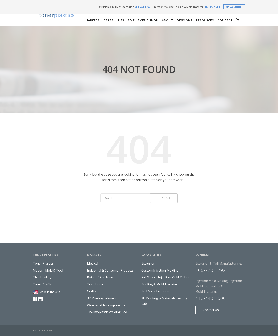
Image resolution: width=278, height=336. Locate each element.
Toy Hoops (95, 284)
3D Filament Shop (143, 20)
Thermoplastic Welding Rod (107, 312)
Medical (92, 263)
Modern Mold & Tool (48, 270)
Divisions (184, 20)
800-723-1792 (142, 6)
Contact (225, 20)
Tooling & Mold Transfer (159, 284)
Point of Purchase (100, 277)
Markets (92, 20)
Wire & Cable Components (106, 305)
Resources (205, 20)
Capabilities (113, 20)
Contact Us (211, 310)
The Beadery (42, 277)
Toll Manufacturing (155, 291)
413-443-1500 (212, 6)
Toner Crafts (42, 284)
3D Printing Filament (102, 298)
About (167, 20)
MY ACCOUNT (234, 6)
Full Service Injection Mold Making (166, 277)
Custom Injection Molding (160, 270)
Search (164, 198)
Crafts (91, 291)
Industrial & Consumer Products (110, 270)
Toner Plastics (43, 263)
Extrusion (148, 263)
